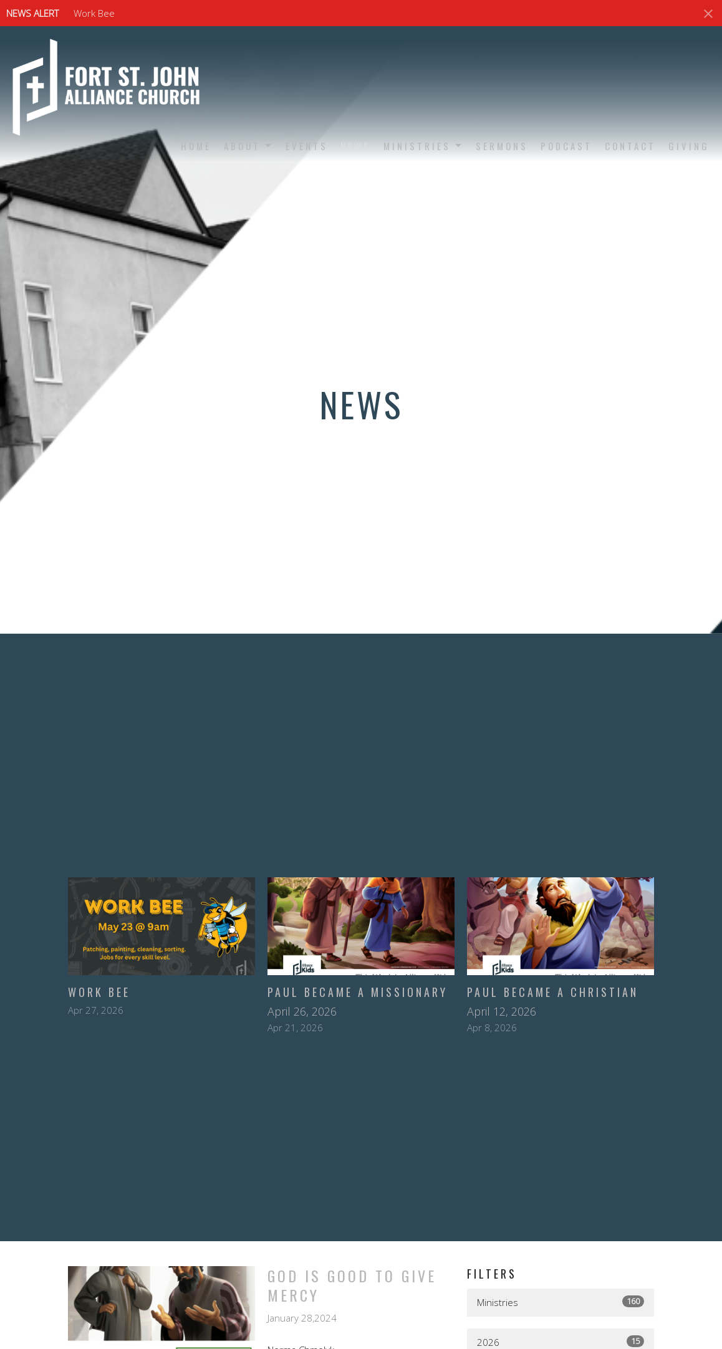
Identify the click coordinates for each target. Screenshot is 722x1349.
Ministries (423, 146)
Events (307, 146)
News (355, 146)
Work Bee (94, 13)
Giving (689, 146)
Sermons (502, 146)
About (248, 146)
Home (196, 146)
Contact (630, 146)
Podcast (566, 146)
